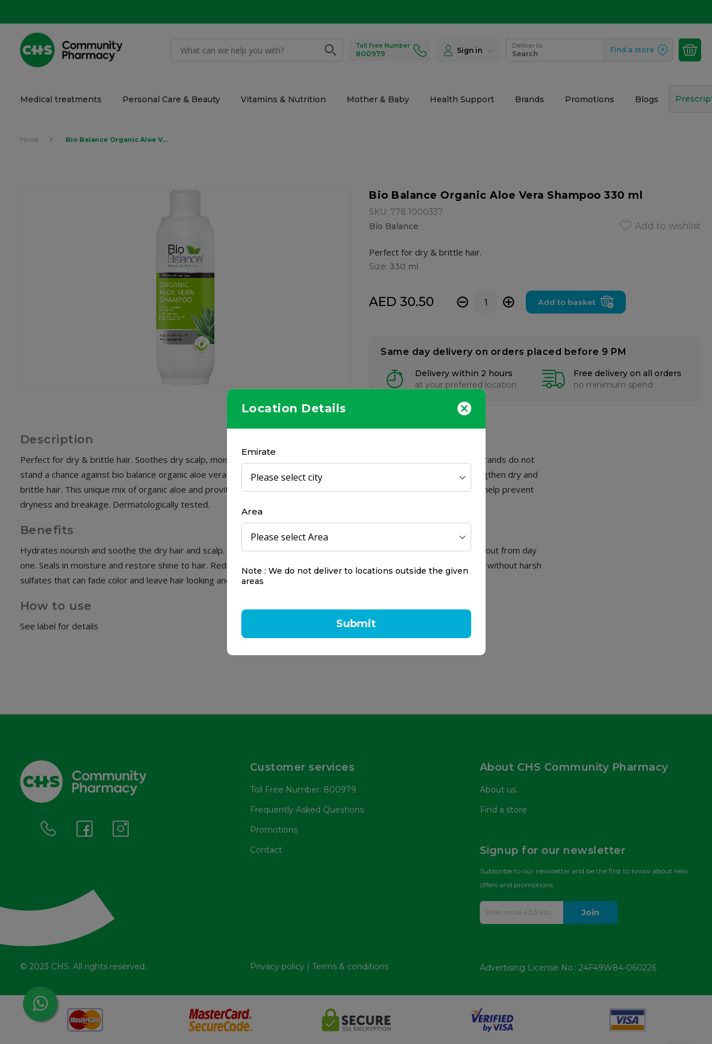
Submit (356, 623)
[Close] (464, 408)
